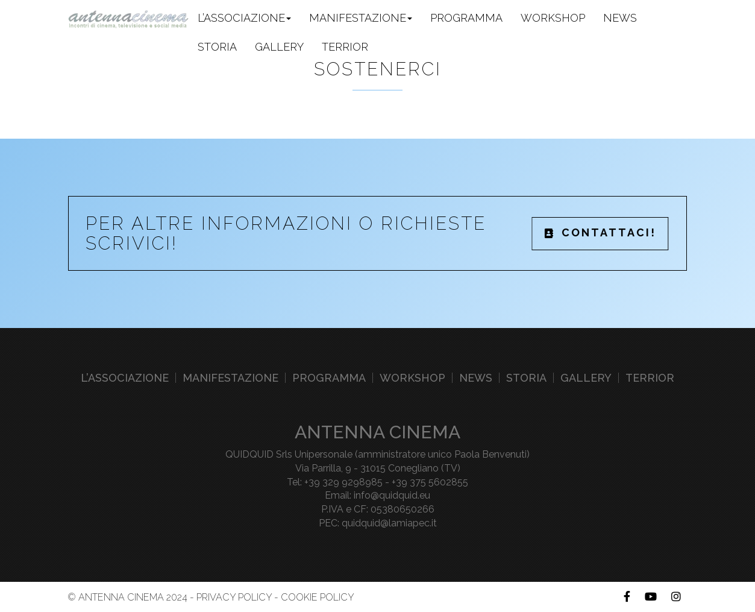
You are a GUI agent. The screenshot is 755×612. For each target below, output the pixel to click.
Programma (466, 17)
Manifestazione (230, 377)
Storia (217, 46)
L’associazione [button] (244, 17)
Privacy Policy (234, 597)
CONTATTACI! (600, 232)
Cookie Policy (317, 597)
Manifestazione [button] (360, 17)
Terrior (345, 46)
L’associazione (125, 377)
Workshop (553, 17)
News (620, 17)
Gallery (279, 46)
